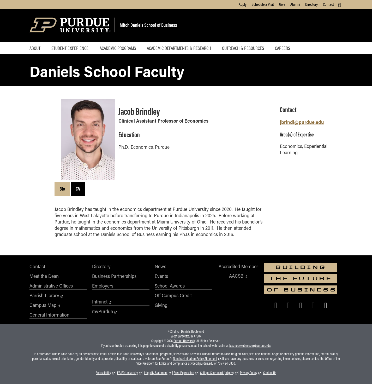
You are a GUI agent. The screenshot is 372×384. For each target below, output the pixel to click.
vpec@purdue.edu (202, 363)
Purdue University (184, 341)
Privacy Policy (248, 372)
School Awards (170, 286)
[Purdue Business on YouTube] (326, 305)
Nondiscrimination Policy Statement (195, 358)
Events (161, 276)
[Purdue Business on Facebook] (276, 305)
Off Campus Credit (173, 295)
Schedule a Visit (263, 4)
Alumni (295, 4)
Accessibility (103, 372)
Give (282, 4)
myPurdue (102, 311)
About (34, 48)
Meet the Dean (44, 276)
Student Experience (69, 48)
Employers (102, 286)
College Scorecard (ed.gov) (217, 372)
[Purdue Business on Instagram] (301, 305)
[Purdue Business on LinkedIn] (313, 305)
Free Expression (184, 372)
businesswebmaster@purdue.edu (250, 345)
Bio (62, 189)
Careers (282, 48)
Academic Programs (118, 48)
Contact (328, 4)
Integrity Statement (155, 372)
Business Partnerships (114, 276)
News (160, 266)
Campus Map (42, 305)
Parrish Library (44, 295)
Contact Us (269, 372)
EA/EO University (127, 372)
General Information (49, 315)
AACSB (236, 276)
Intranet (99, 302)
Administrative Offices (51, 286)
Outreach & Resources (243, 48)
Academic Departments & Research (179, 48)
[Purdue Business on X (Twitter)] (288, 305)
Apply (243, 4)
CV (78, 189)
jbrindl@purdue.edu (302, 122)
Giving (161, 305)
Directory (311, 4)
